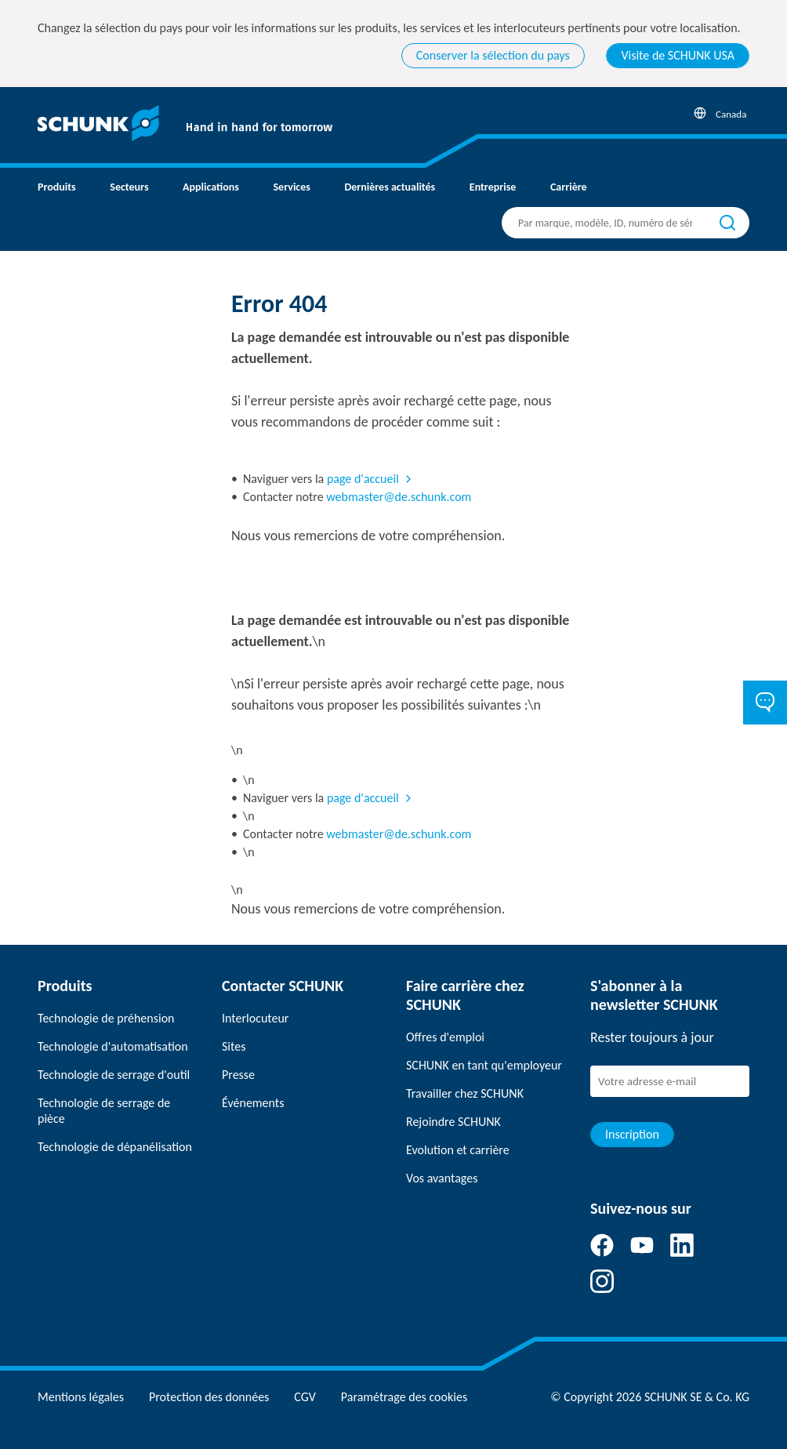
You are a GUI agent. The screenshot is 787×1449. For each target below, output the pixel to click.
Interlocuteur (255, 1018)
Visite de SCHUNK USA (677, 55)
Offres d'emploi (445, 1037)
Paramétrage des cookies (404, 1396)
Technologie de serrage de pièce (104, 1110)
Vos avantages (441, 1178)
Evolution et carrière (458, 1149)
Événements (253, 1102)
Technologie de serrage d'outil (114, 1074)
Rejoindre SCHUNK (453, 1121)
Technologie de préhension (106, 1018)
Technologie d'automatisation (113, 1046)
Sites (233, 1046)
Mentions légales (81, 1396)
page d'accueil (363, 478)
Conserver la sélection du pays (493, 55)
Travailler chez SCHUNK (465, 1093)
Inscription (632, 1134)
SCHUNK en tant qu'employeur (484, 1065)
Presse (238, 1074)
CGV (304, 1396)
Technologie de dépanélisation (115, 1146)
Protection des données (209, 1396)
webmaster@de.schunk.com (398, 496)
